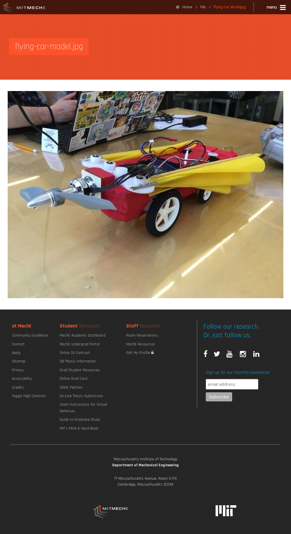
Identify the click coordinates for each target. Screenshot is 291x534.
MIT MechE (24, 8)
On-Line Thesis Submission (81, 396)
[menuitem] (184, 7)
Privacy (18, 370)
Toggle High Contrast (29, 396)
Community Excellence (30, 335)
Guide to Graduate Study (80, 419)
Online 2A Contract (75, 352)
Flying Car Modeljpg (230, 7)
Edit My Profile (140, 352)
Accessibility (22, 378)
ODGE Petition (71, 387)
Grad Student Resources (80, 370)
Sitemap (19, 361)
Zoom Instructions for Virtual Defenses (83, 407)
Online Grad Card (73, 378)
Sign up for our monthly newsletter (238, 373)
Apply (16, 352)
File (203, 7)
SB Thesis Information (78, 361)
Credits (18, 387)
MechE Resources (140, 344)
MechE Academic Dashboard (82, 335)
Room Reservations (142, 335)
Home (184, 7)
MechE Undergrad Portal (79, 344)
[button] (277, 8)
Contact (18, 344)
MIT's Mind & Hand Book (79, 428)
